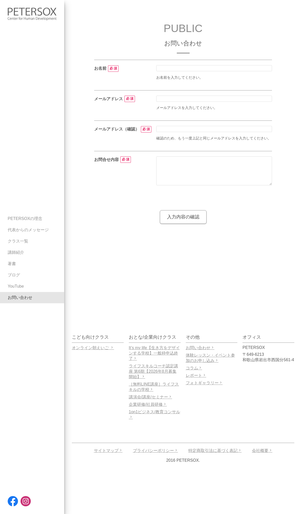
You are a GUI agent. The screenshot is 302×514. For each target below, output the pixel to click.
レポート (196, 375)
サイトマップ (108, 450)
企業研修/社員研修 (148, 404)
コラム (194, 368)
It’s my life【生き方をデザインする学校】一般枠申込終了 (154, 353)
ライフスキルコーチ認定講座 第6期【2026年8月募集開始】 (153, 371)
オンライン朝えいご (93, 348)
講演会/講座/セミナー (150, 397)
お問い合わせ (200, 348)
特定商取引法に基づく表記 (215, 450)
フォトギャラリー (204, 383)
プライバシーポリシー (155, 450)
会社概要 (262, 450)
